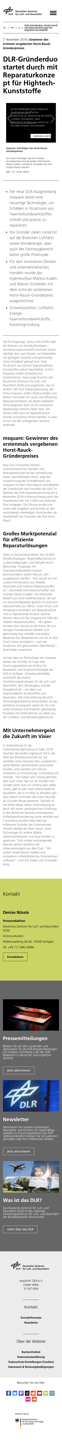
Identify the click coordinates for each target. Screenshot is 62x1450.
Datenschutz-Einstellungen (24, 122)
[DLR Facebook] (8, 1395)
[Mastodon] (21, 1395)
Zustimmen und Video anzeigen (42, 136)
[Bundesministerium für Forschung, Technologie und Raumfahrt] (31, 1432)
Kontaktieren (15, 957)
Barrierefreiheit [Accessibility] (31, 1352)
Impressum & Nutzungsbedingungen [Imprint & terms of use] (31, 1366)
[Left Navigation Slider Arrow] (11, 119)
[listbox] (12, 28)
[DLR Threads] (27, 1395)
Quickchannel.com (20, 112)
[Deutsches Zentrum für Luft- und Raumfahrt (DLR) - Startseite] (24, 12)
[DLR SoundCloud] (34, 1400)
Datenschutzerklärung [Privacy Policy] (31, 1357)
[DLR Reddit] (33, 1395)
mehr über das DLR (20, 1229)
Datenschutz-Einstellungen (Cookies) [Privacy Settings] (31, 1362)
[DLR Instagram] (52, 1395)
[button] (31, 139)
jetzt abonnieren (18, 1070)
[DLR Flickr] (27, 1400)
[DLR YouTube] (39, 1395)
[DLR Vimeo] (45, 1395)
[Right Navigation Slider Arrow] (52, 119)
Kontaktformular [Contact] (31, 1317)
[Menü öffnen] (53, 12)
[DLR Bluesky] (14, 1395)
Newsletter (31, 1322)
